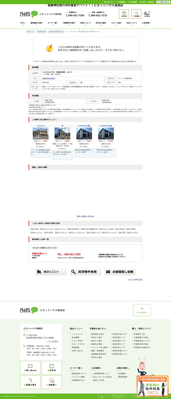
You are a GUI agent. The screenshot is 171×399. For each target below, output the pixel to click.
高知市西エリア (119, 341)
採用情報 (75, 347)
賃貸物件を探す (37, 23)
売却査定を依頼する (142, 347)
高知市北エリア (119, 347)
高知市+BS (121, 232)
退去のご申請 (98, 380)
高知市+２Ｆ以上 (132, 232)
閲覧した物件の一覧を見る (85, 216)
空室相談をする (78, 380)
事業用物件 (123, 377)
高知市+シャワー (60, 229)
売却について (85, 23)
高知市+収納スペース (93, 232)
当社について (132, 23)
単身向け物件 (96, 344)
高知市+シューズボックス (77, 232)
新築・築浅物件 (97, 351)
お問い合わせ (77, 351)
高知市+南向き (48, 232)
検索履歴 (132, 2)
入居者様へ (146, 23)
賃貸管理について (79, 373)
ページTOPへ (141, 312)
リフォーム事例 (78, 377)
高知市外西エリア (120, 354)
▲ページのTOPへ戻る (135, 279)
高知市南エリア (119, 344)
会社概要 (75, 337)
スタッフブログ (78, 344)
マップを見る (53, 341)
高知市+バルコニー (36, 232)
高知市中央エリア (120, 334)
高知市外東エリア (120, 351)
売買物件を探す (69, 23)
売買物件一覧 (139, 334)
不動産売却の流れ (141, 344)
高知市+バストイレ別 (46, 229)
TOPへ (23, 23)
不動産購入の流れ (141, 337)
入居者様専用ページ (101, 373)
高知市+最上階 (120, 229)
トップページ (77, 334)
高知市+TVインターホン (109, 232)
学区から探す (96, 337)
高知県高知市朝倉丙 (48, 78)
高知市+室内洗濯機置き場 (89, 229)
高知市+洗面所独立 (73, 229)
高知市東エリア (119, 337)
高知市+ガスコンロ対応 (106, 229)
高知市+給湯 (34, 229)
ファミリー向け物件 (99, 347)
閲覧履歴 (121, 2)
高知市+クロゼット (61, 232)
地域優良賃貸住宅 (98, 354)
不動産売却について (142, 341)
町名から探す (96, 341)
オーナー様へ (53, 23)
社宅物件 (122, 373)
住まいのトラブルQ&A (102, 377)
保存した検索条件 (147, 2)
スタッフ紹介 (116, 23)
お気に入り (109, 2)
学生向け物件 (101, 23)
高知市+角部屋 (130, 229)
